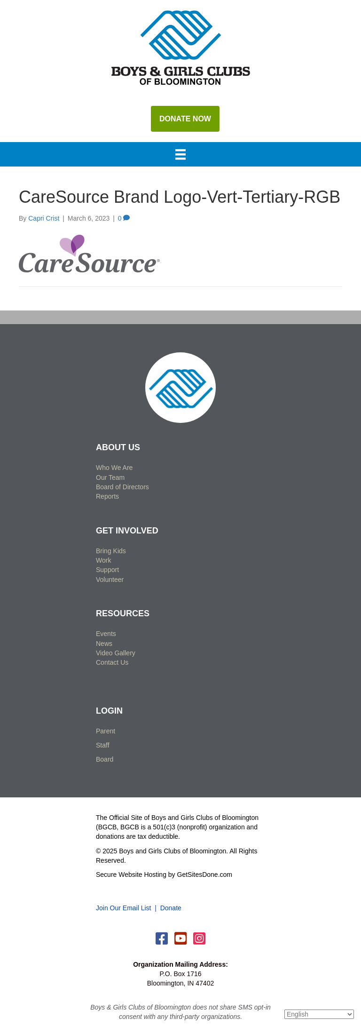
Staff (103, 745)
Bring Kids (111, 551)
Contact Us (112, 662)
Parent (105, 731)
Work (103, 560)
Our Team (110, 477)
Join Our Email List (123, 908)
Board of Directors (122, 487)
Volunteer (110, 579)
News (104, 643)
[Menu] (180, 155)
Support (107, 569)
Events (106, 633)
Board (104, 759)
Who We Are (114, 467)
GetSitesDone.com (205, 874)
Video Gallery (115, 653)
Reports (107, 496)
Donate (170, 908)
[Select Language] (319, 1014)
